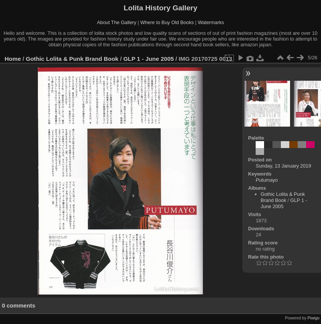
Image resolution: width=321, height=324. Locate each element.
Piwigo (313, 318)
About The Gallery (116, 22)
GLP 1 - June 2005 (148, 58)
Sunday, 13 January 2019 (283, 166)
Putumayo (267, 180)
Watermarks (211, 22)
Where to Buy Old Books (167, 22)
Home (13, 58)
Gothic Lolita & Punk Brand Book (72, 58)
